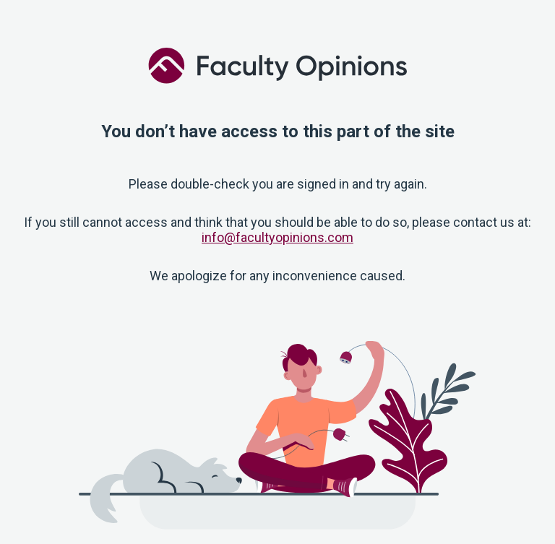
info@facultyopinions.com (277, 237)
